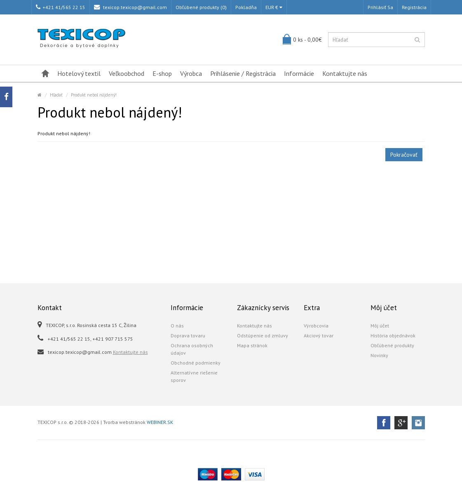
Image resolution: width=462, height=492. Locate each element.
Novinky (379, 355)
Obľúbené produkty (392, 345)
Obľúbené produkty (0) (201, 7)
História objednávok (393, 335)
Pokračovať (403, 154)
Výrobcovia (316, 326)
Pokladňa (246, 7)
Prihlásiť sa (380, 7)
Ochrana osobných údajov (192, 349)
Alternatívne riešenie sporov (194, 376)
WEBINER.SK (160, 422)
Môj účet (380, 326)
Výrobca (191, 73)
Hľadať (56, 95)
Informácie (299, 73)
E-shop (162, 73)
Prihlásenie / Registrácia (243, 73)
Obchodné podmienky (195, 363)
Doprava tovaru (188, 335)
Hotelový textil (79, 73)
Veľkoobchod (126, 73)
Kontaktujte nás (344, 73)
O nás (177, 326)
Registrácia (414, 7)
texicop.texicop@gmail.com (130, 7)
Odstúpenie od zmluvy (262, 335)
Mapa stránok (252, 345)
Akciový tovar (318, 335)
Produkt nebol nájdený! (94, 95)
